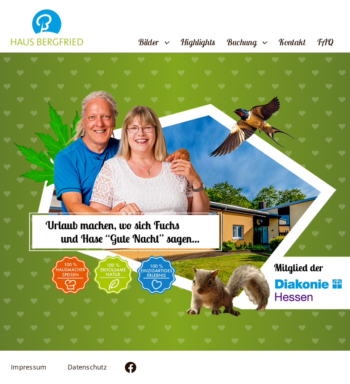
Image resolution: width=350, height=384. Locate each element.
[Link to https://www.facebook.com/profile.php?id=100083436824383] (145, 367)
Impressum (28, 367)
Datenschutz (87, 367)
